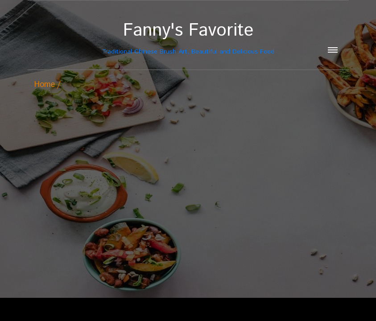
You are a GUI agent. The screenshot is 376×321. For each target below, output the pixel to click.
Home (44, 85)
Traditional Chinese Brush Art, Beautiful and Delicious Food (188, 38)
